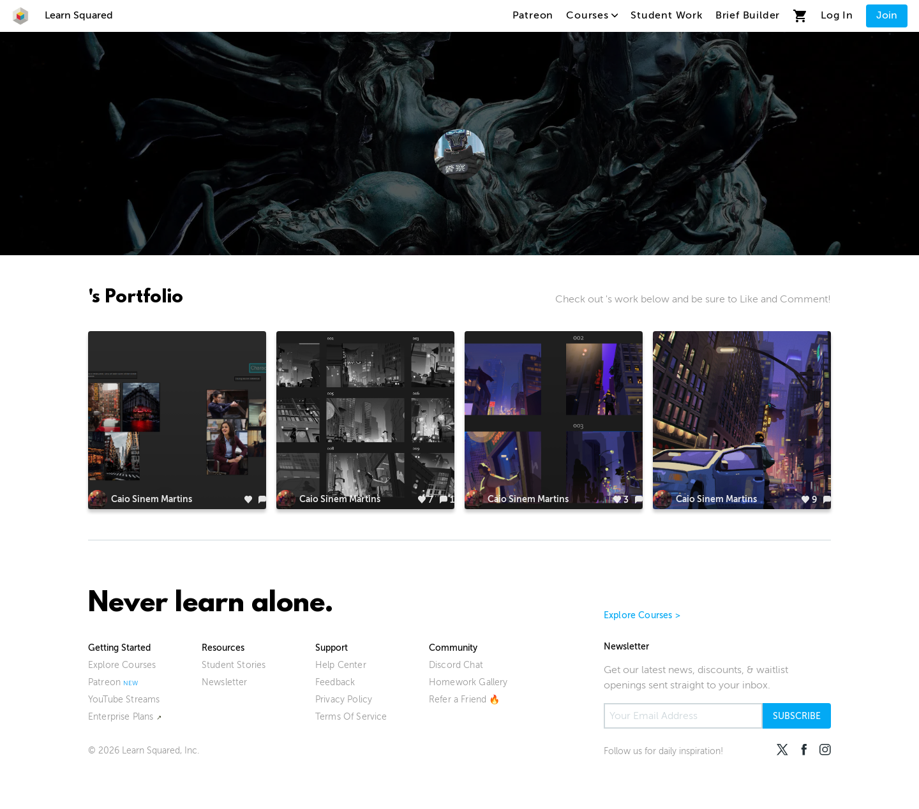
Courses (592, 15)
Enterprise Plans (121, 717)
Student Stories (233, 665)
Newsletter (225, 682)
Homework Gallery (468, 682)
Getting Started (119, 648)
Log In (837, 15)
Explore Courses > (642, 615)
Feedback (335, 682)
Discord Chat (456, 665)
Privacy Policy (343, 699)
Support (331, 648)
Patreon (533, 15)
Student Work (667, 15)
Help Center (340, 665)
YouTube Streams (124, 699)
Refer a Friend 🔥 (464, 699)
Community (453, 648)
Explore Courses (122, 665)
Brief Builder (747, 15)
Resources (223, 648)
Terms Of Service (351, 717)
